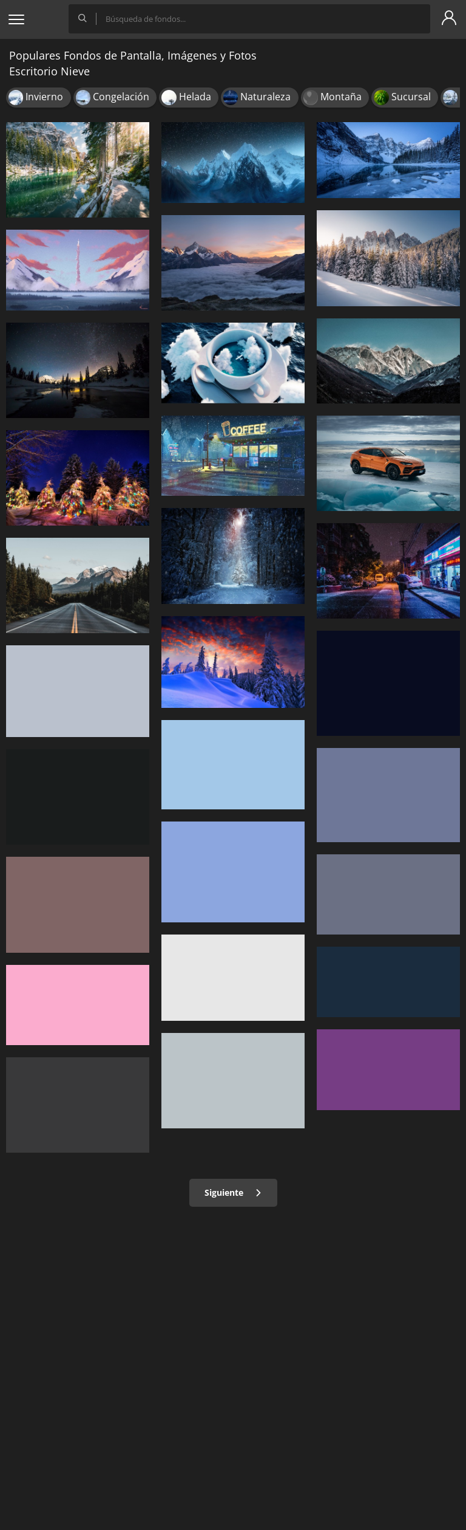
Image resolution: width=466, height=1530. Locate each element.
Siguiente (233, 1192)
